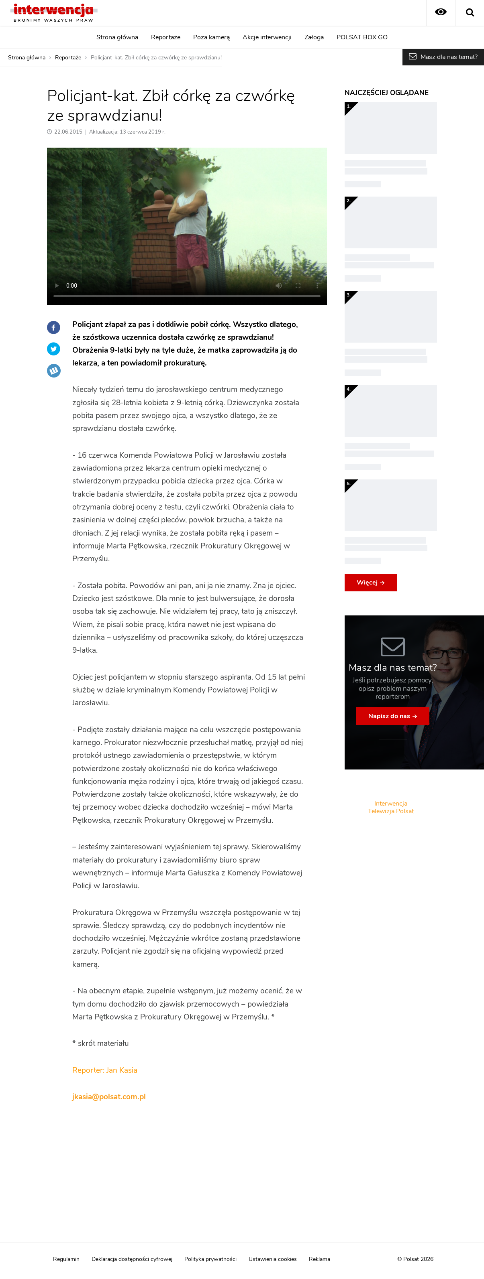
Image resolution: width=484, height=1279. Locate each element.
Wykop (54, 371)
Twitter (54, 349)
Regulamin (66, 1259)
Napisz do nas (389, 716)
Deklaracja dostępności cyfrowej (132, 1259)
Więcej (367, 582)
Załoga (314, 37)
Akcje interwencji (267, 37)
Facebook (54, 327)
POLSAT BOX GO (362, 37)
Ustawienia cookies (273, 1259)
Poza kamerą (211, 37)
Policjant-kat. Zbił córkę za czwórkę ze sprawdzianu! (156, 58)
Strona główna (117, 37)
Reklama (319, 1259)
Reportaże (165, 37)
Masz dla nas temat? (449, 57)
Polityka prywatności (210, 1259)
